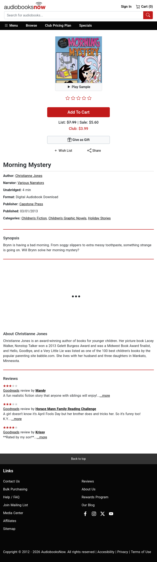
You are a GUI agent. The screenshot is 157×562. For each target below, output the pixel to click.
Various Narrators (31, 183)
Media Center (13, 513)
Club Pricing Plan (58, 25)
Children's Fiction (34, 218)
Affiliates (9, 521)
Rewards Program (95, 497)
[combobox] (78, 15)
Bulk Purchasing (15, 489)
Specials (85, 25)
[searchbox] (73, 15)
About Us (88, 489)
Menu (11, 25)
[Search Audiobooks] (148, 15)
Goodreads (11, 391)
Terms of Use (141, 552)
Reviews (88, 481)
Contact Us (11, 481)
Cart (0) (144, 6)
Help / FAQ (11, 497)
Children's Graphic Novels (67, 218)
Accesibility (105, 552)
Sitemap (9, 529)
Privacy (122, 552)
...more (105, 396)
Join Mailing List (15, 505)
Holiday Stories (99, 218)
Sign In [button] (126, 7)
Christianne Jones (28, 176)
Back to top (78, 458)
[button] (13, 25)
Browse (31, 25)
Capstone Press (31, 204)
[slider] (78, 98)
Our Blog (88, 505)
